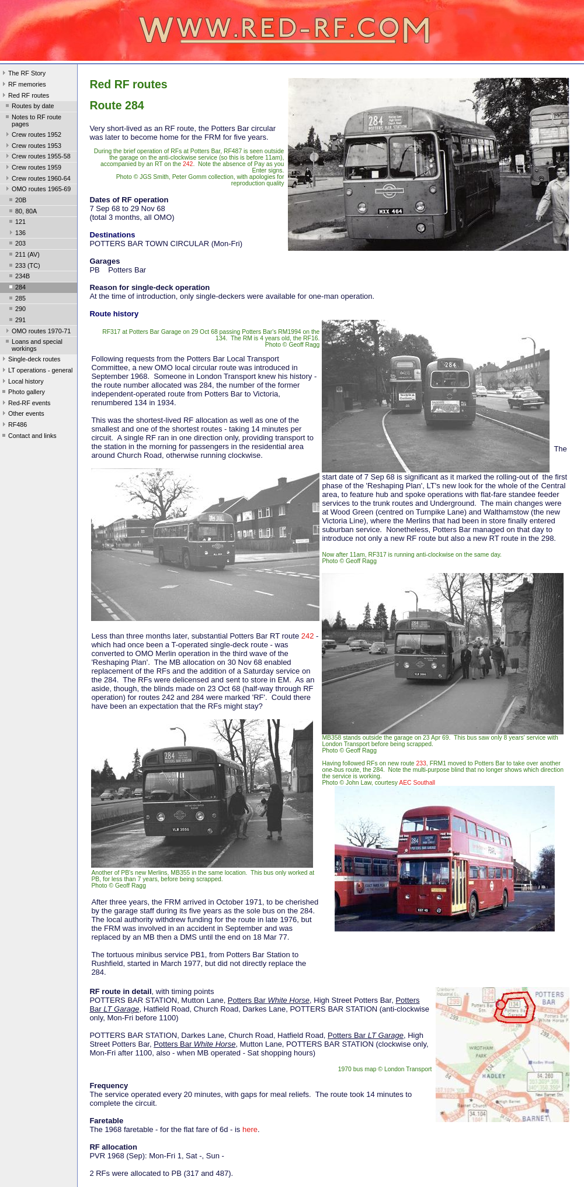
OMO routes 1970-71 (37, 332)
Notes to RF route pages (32, 120)
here (250, 1129)
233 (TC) (23, 266)
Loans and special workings (33, 345)
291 (16, 321)
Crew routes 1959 (32, 168)
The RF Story (23, 74)
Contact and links (28, 436)
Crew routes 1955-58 (37, 157)
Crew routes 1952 (32, 135)
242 (188, 164)
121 (16, 222)
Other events (22, 414)
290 (16, 310)
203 (16, 244)
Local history (22, 382)
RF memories (23, 85)
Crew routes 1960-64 (37, 179)
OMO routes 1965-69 (37, 190)
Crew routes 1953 (32, 146)
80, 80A (22, 212)
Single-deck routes (30, 360)
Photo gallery (22, 393)
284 (16, 288)
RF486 (13, 425)
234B (18, 277)
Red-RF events (25, 404)
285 (16, 299)
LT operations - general (36, 371)
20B (16, 201)
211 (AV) (23, 255)
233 (421, 763)
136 (16, 234)
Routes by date (29, 107)
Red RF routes (24, 96)
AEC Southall (417, 782)
